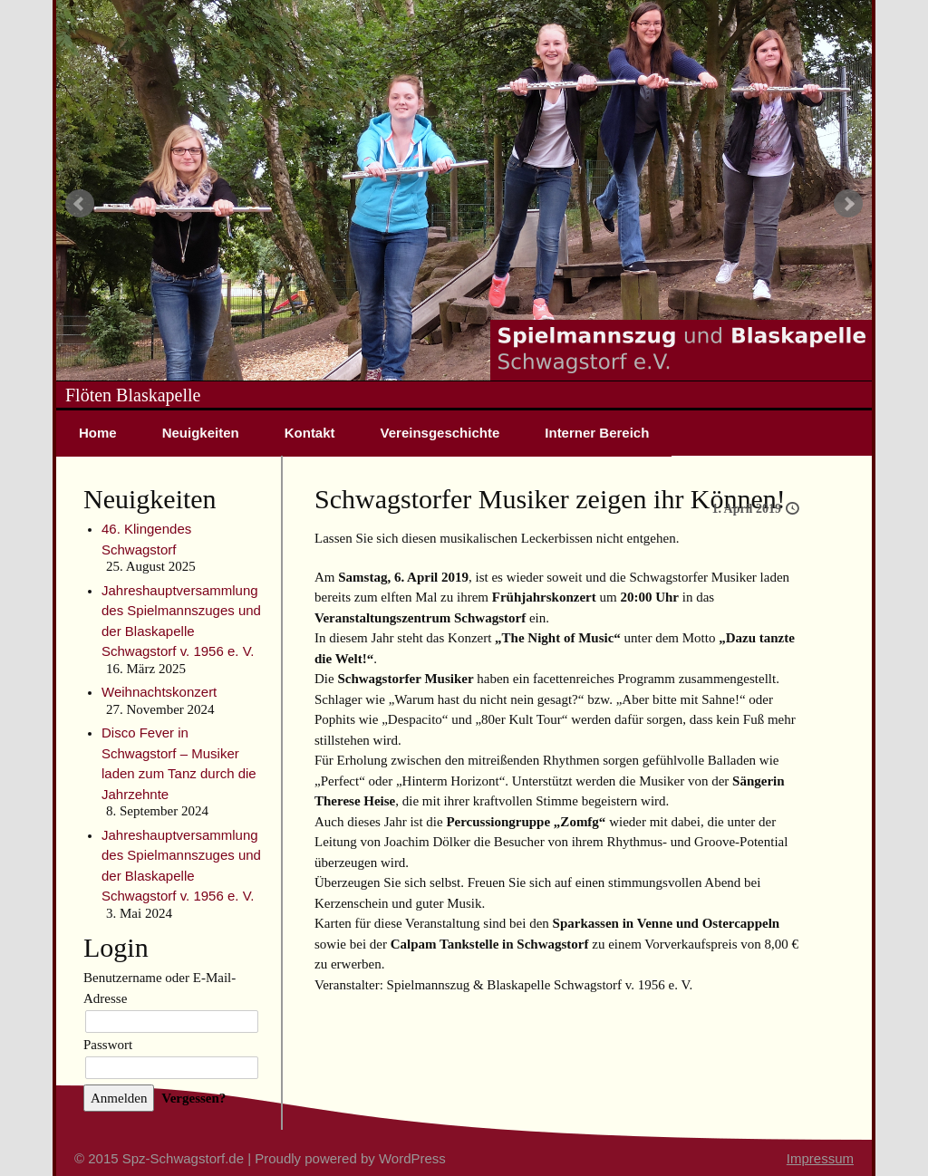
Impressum (820, 1158)
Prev (79, 203)
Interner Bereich (597, 432)
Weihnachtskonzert (159, 691)
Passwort (107, 1044)
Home (98, 432)
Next (848, 203)
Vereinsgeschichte (440, 432)
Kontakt (310, 432)
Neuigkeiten (200, 432)
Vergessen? (193, 1098)
